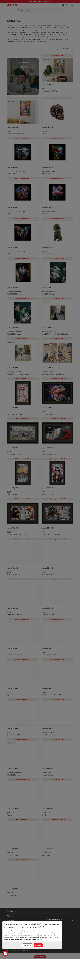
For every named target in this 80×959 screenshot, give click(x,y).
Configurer (27, 945)
